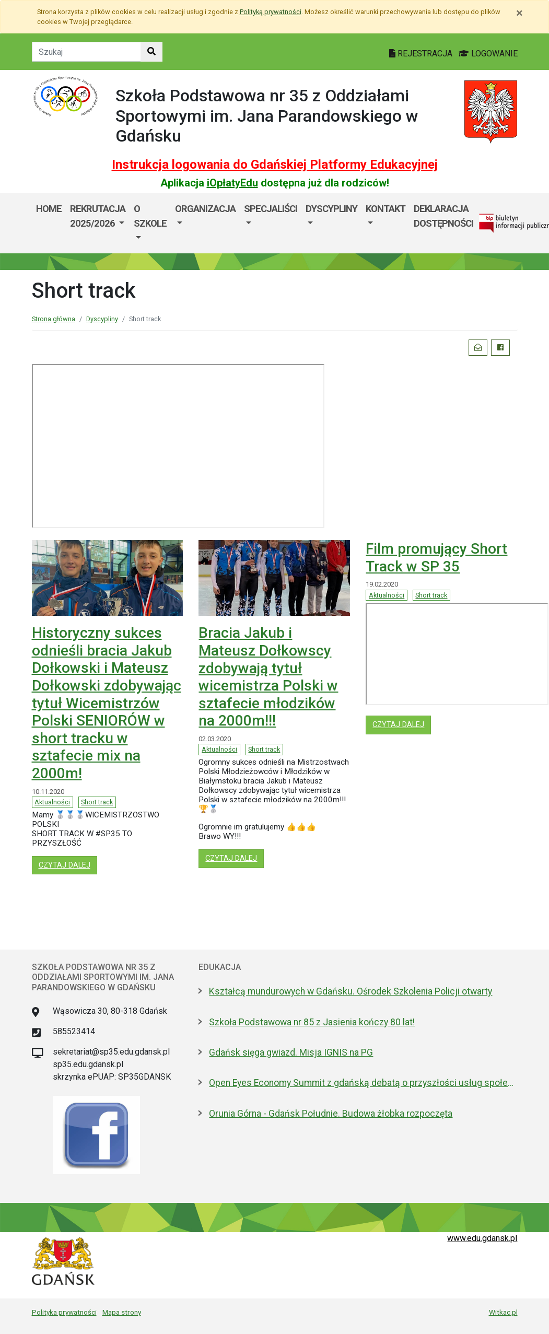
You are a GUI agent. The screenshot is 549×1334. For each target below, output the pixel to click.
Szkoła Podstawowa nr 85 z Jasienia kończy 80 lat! (312, 1022)
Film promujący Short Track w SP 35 (436, 557)
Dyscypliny (331, 208)
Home (49, 208)
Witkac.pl (503, 1312)
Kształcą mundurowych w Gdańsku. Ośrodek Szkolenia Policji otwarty (350, 991)
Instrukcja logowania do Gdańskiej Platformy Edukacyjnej (275, 164)
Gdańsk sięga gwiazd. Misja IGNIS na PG (291, 1052)
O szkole (150, 216)
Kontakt (385, 208)
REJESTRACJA (421, 53)
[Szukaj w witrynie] (151, 52)
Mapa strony (121, 1312)
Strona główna (53, 319)
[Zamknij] (519, 13)
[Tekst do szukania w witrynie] (86, 52)
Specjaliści (270, 208)
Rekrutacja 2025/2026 (97, 216)
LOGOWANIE (488, 53)
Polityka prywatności (64, 1312)
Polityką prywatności (270, 12)
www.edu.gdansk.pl (482, 1238)
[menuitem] (98, 223)
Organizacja (205, 208)
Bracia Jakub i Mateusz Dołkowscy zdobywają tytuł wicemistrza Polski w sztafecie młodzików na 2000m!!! (268, 676)
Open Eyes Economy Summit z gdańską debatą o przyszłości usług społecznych (363, 1083)
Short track (97, 802)
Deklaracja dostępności (443, 216)
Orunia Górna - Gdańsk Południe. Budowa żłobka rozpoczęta (330, 1113)
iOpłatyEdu (232, 183)
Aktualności (52, 802)
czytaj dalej (68, 864)
